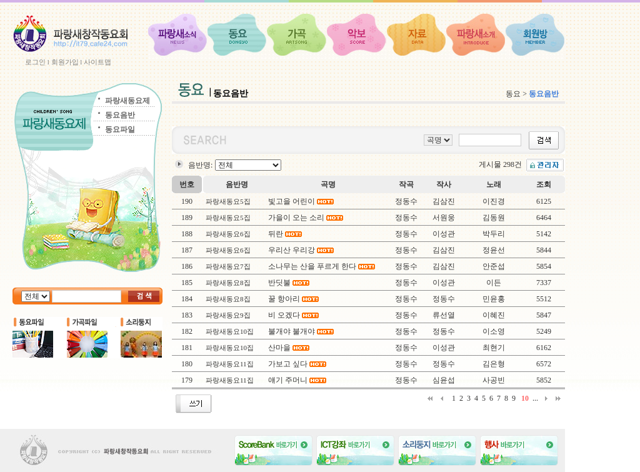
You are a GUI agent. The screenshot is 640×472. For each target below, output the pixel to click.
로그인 (35, 62)
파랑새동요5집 (228, 201)
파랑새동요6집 (228, 234)
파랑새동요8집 (228, 282)
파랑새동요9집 (228, 315)
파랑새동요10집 (230, 331)
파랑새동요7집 (228, 266)
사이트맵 (97, 62)
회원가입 (65, 62)
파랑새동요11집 (230, 364)
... (535, 398)
